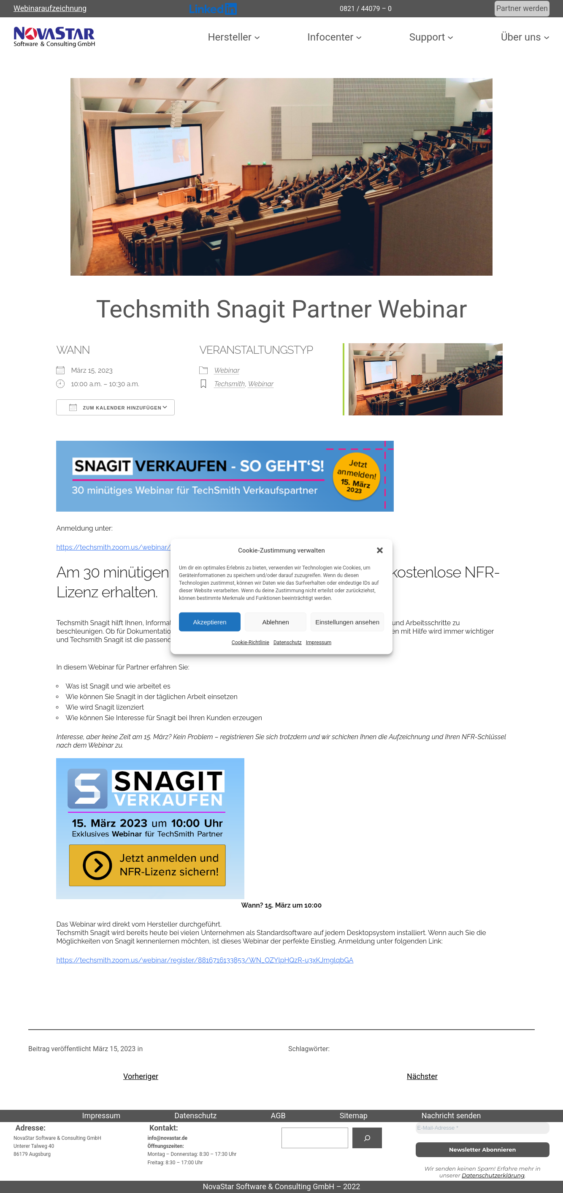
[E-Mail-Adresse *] (483, 1128)
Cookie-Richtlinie (250, 642)
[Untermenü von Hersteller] (257, 37)
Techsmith (229, 384)
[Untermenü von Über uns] (546, 37)
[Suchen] (367, 1138)
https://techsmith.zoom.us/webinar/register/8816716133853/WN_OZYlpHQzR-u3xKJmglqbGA (204, 960)
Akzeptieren (209, 621)
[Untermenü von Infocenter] (359, 37)
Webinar (226, 370)
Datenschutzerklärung (493, 1175)
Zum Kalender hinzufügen (115, 407)
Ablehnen (275, 621)
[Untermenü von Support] (450, 37)
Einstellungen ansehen (347, 621)
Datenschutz (287, 642)
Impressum (318, 642)
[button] (380, 550)
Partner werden (522, 8)
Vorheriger (140, 1076)
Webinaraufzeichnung (50, 8)
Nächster (422, 1076)
